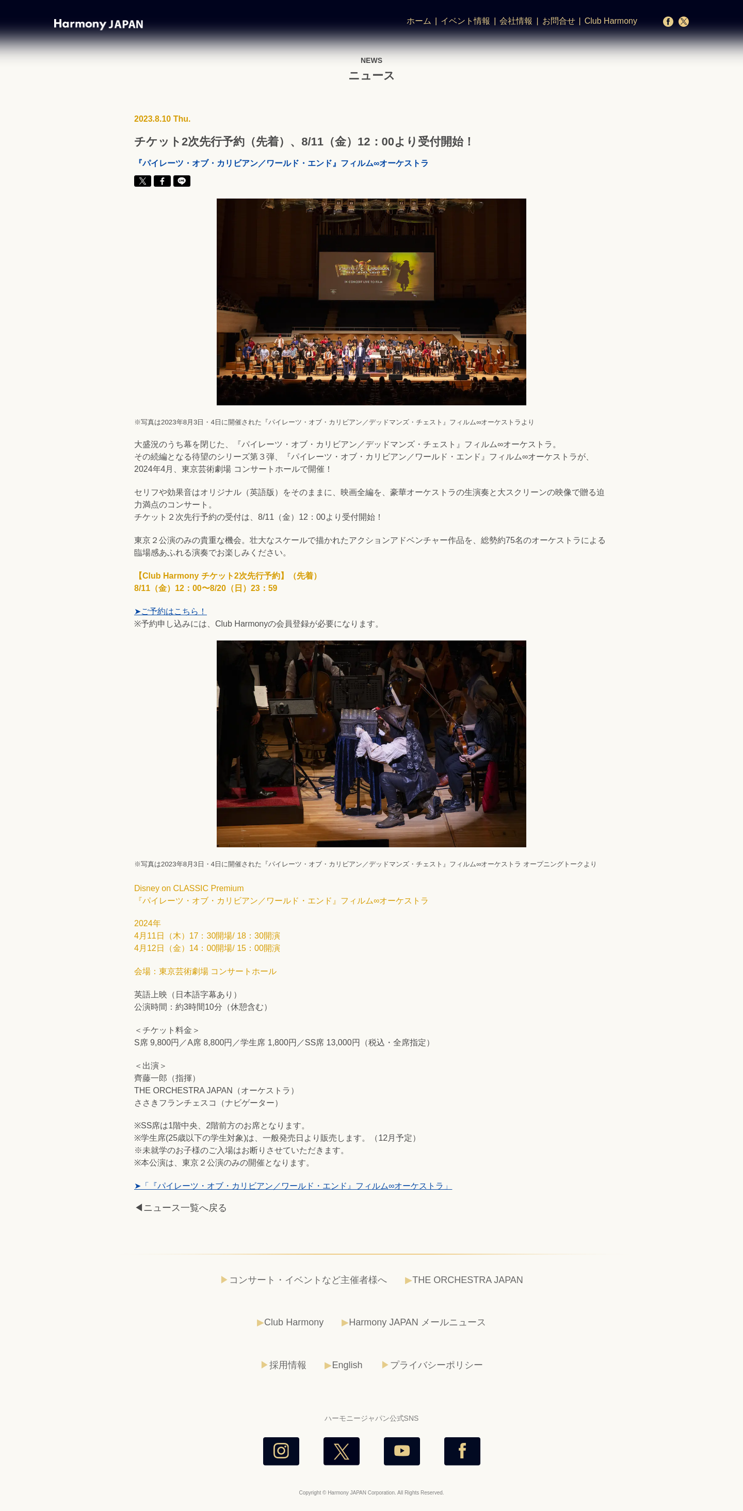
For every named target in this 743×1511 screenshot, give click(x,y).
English (347, 1365)
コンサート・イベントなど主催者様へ (308, 1280)
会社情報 (515, 21)
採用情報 (287, 1365)
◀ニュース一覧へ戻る (180, 1208)
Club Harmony (611, 21)
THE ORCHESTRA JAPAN (467, 1280)
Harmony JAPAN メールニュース (417, 1322)
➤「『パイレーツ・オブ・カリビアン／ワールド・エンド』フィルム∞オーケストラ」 (293, 1185)
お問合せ (558, 21)
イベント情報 (465, 21)
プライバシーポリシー (436, 1365)
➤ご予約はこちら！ (170, 611)
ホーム (419, 21)
